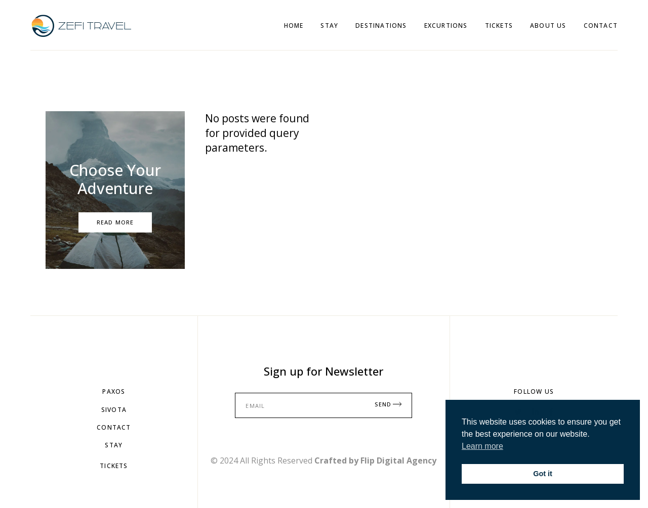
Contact (114, 427)
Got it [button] (542, 474)
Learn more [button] (482, 446)
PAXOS (113, 391)
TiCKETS (114, 465)
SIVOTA (114, 409)
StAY (114, 445)
